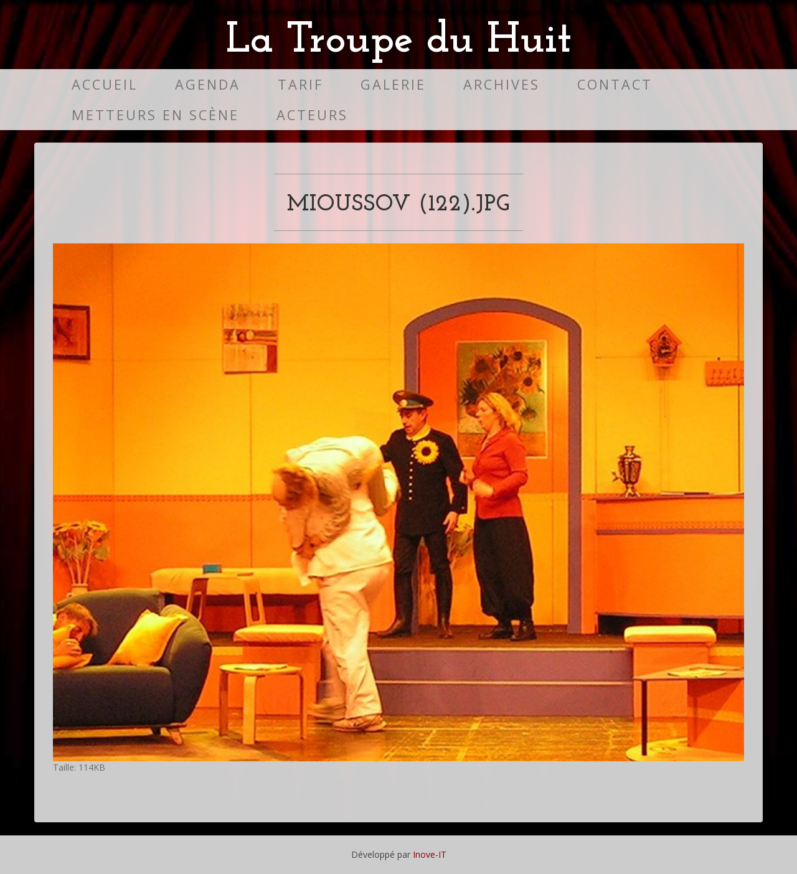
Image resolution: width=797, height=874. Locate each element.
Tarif (300, 84)
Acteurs (312, 115)
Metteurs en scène (155, 115)
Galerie (393, 84)
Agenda (207, 84)
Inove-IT (429, 854)
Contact (615, 84)
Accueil (105, 84)
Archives (501, 84)
